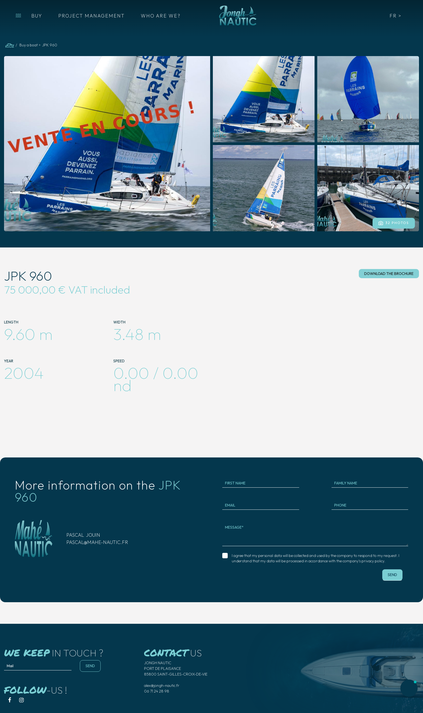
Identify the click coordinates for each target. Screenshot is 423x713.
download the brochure (389, 273)
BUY (36, 16)
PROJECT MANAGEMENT (91, 16)
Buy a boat (28, 45)
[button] (18, 15)
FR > (395, 16)
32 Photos (393, 223)
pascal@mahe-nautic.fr (97, 542)
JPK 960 (49, 45)
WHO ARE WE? (160, 16)
